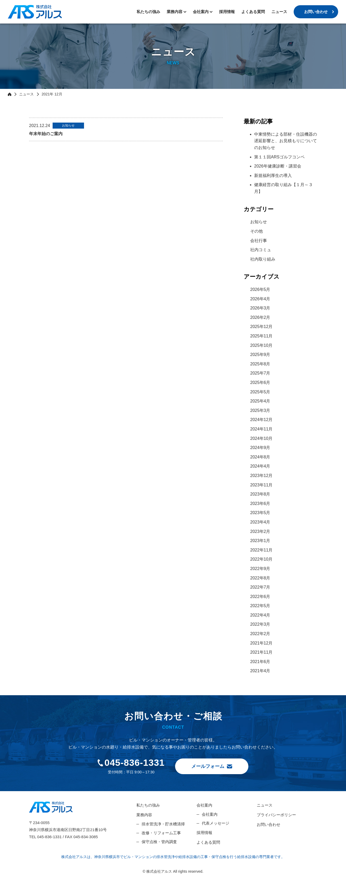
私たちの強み (148, 11)
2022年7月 (260, 587)
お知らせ (258, 222)
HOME (9, 94)
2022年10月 (261, 559)
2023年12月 (261, 475)
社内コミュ (260, 250)
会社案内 (204, 805)
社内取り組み (262, 259)
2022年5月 (260, 605)
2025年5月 (260, 392)
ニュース (279, 11)
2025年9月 (260, 354)
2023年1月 (260, 540)
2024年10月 (261, 438)
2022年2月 (260, 633)
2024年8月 (260, 457)
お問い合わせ (316, 11)
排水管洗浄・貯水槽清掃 (163, 824)
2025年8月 (260, 364)
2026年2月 (260, 317)
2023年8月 (260, 494)
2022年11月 (261, 550)
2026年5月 (260, 289)
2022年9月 (260, 568)
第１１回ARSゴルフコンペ (279, 157)
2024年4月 (260, 466)
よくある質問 (253, 11)
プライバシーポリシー (276, 815)
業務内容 (174, 11)
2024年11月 (261, 429)
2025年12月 (261, 326)
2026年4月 (260, 299)
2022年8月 (260, 578)
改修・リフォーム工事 (161, 833)
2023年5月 (260, 512)
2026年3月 (260, 308)
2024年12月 (261, 419)
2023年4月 (260, 522)
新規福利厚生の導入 (273, 175)
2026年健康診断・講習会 (277, 166)
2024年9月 (260, 447)
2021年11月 (261, 652)
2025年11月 (261, 336)
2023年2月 (260, 531)
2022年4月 (260, 615)
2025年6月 (260, 382)
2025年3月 (260, 410)
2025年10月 (261, 345)
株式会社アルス (35, 12)
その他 (256, 231)
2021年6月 (260, 661)
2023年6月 (260, 503)
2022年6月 (260, 596)
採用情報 (227, 11)
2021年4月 (260, 671)
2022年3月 (260, 624)
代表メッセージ (215, 823)
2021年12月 (261, 643)
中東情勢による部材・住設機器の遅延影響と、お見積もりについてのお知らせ (285, 141)
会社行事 (258, 240)
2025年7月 (260, 373)
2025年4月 (260, 401)
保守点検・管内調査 (159, 841)
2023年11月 (261, 485)
